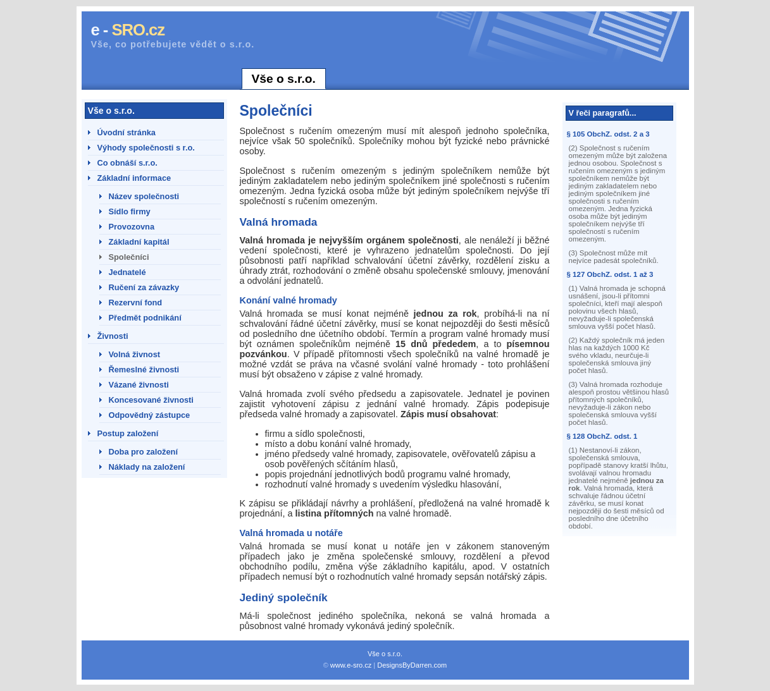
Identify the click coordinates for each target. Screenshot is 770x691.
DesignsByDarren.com (412, 665)
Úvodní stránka (126, 132)
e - (128, 30)
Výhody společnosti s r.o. (146, 147)
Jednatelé (127, 272)
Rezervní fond (136, 302)
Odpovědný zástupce (149, 415)
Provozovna (132, 226)
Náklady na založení (147, 467)
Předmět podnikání (145, 317)
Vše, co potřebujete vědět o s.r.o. (173, 44)
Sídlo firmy (130, 211)
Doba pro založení (143, 451)
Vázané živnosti (139, 384)
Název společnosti (144, 196)
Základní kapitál (139, 242)
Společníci (129, 257)
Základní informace (134, 178)
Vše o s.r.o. (284, 78)
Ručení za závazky (144, 287)
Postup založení (128, 433)
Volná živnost (135, 354)
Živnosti (112, 336)
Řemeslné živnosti (144, 369)
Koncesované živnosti (151, 400)
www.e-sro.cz (350, 665)
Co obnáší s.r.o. (127, 163)
